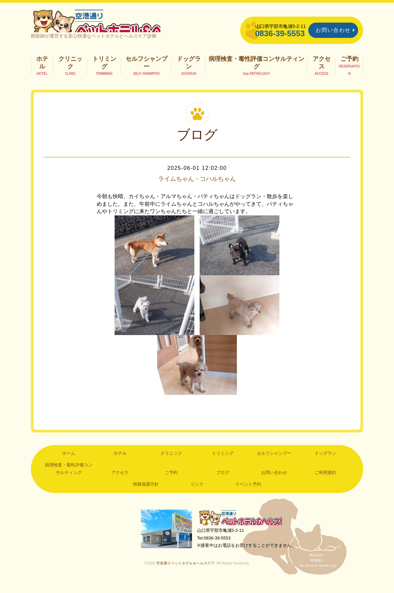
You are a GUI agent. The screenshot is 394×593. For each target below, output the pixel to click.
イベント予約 (248, 493)
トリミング (104, 72)
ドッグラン (189, 72)
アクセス (322, 72)
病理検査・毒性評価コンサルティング (256, 72)
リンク (197, 493)
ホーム (68, 462)
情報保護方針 (146, 493)
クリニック (70, 72)
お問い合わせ (333, 30)
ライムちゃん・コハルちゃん (197, 188)
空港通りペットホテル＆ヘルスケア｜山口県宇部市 (119, 25)
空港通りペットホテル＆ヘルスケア (243, 527)
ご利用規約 (325, 481)
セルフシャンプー (146, 72)
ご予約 (349, 68)
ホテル (42, 72)
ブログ (222, 481)
